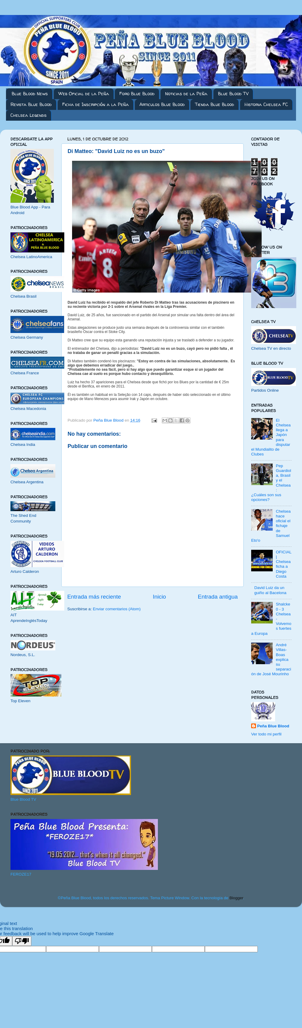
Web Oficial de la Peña (83, 93)
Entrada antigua (218, 597)
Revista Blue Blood (31, 104)
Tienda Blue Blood (214, 104)
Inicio (159, 597)
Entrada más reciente (94, 597)
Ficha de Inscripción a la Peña (95, 104)
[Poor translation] (21, 941)
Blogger (236, 898)
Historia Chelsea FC (266, 104)
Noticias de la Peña (186, 93)
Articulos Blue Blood (162, 104)
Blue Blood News (30, 93)
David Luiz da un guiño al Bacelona (270, 590)
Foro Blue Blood (137, 93)
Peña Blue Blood (273, 726)
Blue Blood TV (233, 93)
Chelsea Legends (28, 115)
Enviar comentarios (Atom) (117, 609)
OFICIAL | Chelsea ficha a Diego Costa (283, 564)
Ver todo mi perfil (266, 734)
